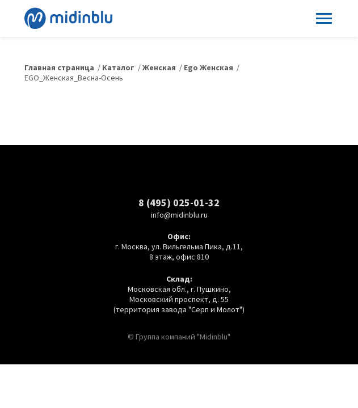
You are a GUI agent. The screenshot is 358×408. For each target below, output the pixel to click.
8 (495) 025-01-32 (179, 202)
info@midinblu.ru (179, 215)
